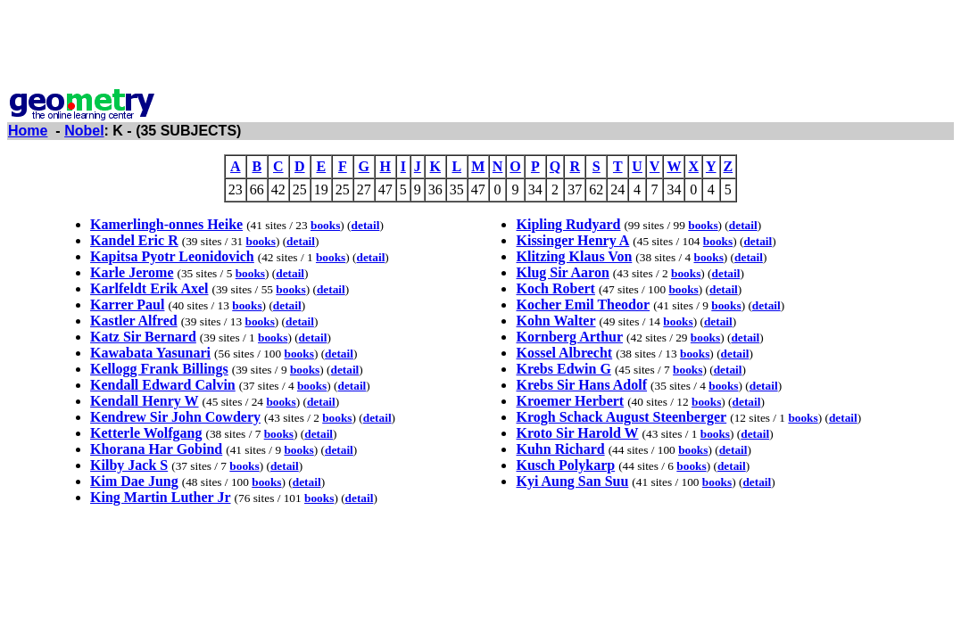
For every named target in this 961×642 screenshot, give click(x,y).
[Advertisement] (481, 47)
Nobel (84, 130)
